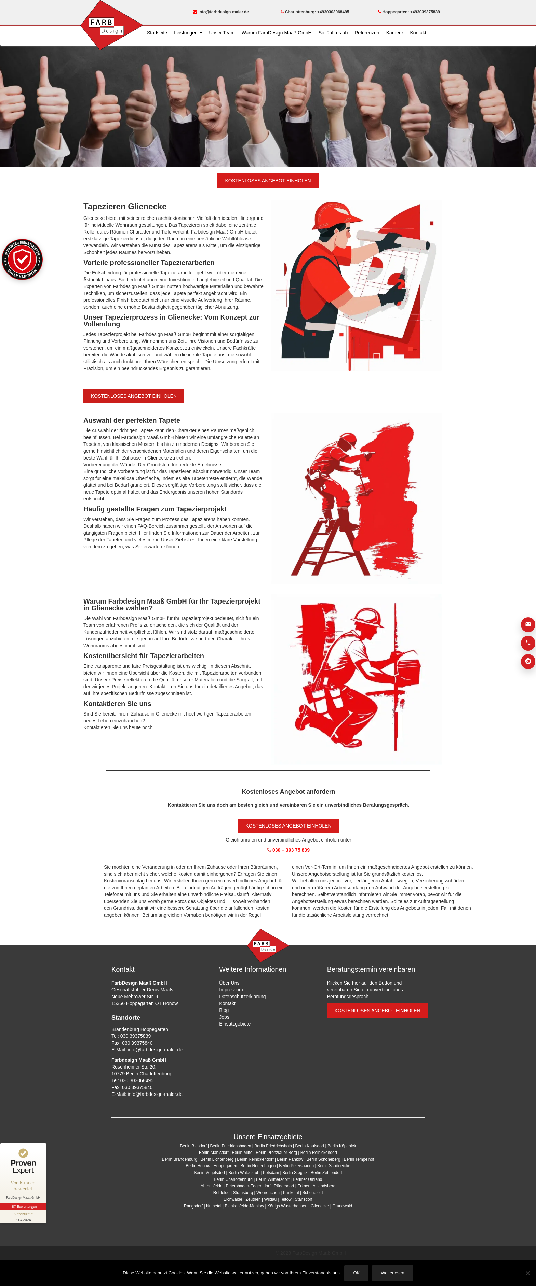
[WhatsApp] (528, 661)
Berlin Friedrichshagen (230, 1146)
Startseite (157, 33)
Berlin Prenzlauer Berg (276, 1152)
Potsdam (271, 1172)
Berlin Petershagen (296, 1165)
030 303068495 (136, 1080)
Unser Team (222, 33)
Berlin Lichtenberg (217, 1159)
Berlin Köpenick (341, 1146)
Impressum (231, 989)
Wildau (270, 1199)
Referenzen (366, 33)
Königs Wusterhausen (287, 1206)
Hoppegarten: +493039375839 (409, 12)
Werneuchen (268, 1192)
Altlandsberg (324, 1186)
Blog (224, 1010)
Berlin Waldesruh (243, 1172)
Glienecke (320, 1206)
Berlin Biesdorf (193, 1146)
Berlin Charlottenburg (233, 1179)
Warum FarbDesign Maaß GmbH (277, 33)
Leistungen (188, 33)
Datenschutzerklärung (242, 996)
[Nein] (527, 1273)
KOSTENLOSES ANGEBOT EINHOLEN (268, 180)
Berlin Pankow (290, 1159)
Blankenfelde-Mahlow (244, 1206)
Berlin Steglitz (294, 1172)
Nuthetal (214, 1206)
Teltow (286, 1199)
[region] (268, 104)
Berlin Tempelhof (359, 1159)
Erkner (303, 1186)
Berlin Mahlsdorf (214, 1152)
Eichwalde (233, 1199)
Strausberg (243, 1192)
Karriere (394, 33)
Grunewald (342, 1206)
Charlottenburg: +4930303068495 (315, 12)
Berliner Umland (307, 1179)
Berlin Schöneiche (333, 1165)
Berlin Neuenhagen (258, 1165)
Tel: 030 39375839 (131, 1036)
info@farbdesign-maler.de (221, 12)
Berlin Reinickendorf (318, 1152)
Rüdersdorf (284, 1186)
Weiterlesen (392, 1272)
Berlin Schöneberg (323, 1159)
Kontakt (418, 33)
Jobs (224, 1017)
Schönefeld (312, 1192)
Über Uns (229, 983)
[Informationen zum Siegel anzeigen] (23, 1216)
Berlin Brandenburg (179, 1159)
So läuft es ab (333, 33)
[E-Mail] (528, 624)
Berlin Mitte (242, 1152)
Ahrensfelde (212, 1186)
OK (356, 1272)
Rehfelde (221, 1192)
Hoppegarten (225, 1165)
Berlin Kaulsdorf (309, 1146)
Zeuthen (253, 1199)
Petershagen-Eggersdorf (248, 1186)
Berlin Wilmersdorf (273, 1179)
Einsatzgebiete (235, 1024)
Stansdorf (303, 1199)
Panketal (291, 1192)
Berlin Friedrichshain (273, 1146)
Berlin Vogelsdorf (209, 1172)
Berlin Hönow (198, 1165)
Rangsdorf (193, 1206)
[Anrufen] (528, 643)
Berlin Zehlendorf (326, 1172)
